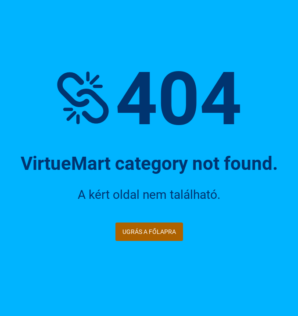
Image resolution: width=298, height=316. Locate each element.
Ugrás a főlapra (149, 231)
